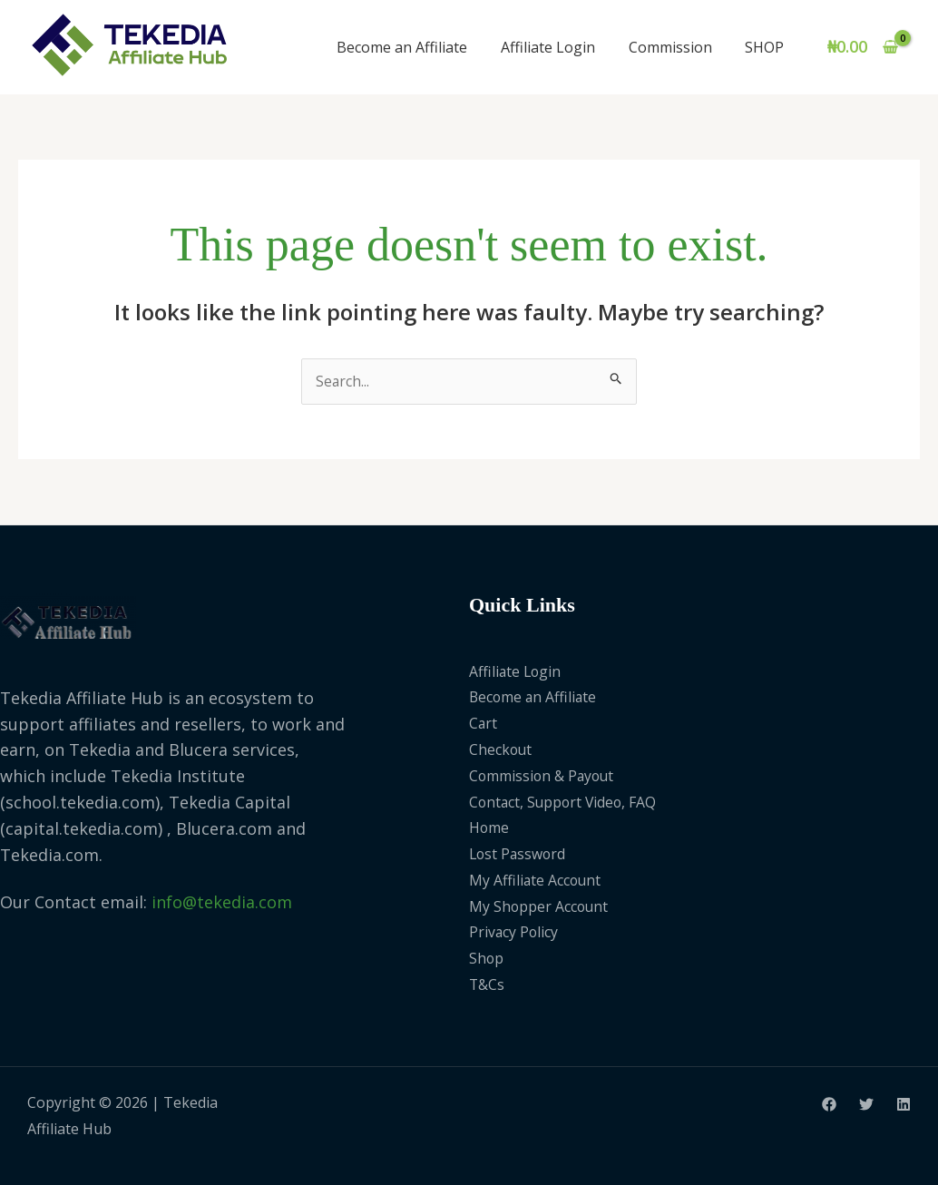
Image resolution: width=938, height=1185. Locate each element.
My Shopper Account (540, 906)
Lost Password (519, 854)
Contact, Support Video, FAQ (565, 802)
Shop (486, 959)
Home (489, 828)
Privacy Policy (514, 933)
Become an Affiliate (417, 47)
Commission (676, 47)
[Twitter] (866, 1104)
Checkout (501, 749)
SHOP (767, 47)
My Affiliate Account (536, 880)
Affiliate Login (559, 47)
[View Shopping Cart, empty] (862, 46)
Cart (483, 723)
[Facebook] (829, 1104)
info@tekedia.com (221, 903)
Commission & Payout (543, 776)
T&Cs (487, 984)
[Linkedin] (903, 1104)
